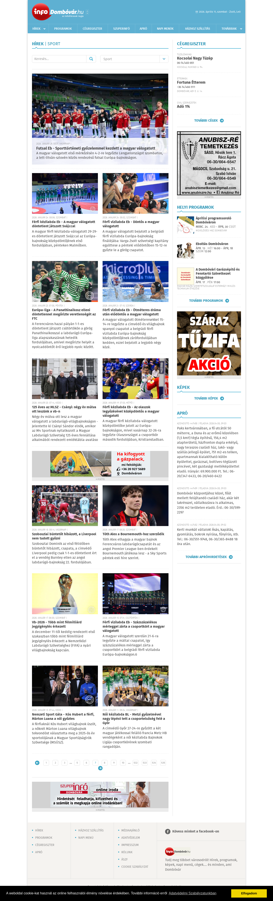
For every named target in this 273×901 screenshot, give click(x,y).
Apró (143, 28)
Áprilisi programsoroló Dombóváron (213, 220)
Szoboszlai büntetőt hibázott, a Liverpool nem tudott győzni (64, 536)
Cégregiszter (92, 28)
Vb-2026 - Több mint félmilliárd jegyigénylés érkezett (57, 624)
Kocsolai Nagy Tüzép (195, 58)
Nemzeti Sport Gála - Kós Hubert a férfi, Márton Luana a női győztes (63, 717)
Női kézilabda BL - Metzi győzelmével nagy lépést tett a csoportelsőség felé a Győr (134, 719)
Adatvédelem (130, 837)
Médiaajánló (130, 830)
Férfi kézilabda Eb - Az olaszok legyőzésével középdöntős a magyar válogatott (131, 411)
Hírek (36, 28)
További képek (206, 398)
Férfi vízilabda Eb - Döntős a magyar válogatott (131, 224)
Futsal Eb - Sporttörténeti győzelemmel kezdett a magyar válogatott (95, 149)
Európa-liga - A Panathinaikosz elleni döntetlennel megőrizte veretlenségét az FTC (64, 314)
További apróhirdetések (206, 557)
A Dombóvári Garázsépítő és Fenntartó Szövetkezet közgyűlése (218, 273)
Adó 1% (183, 107)
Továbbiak (229, 28)
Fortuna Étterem (191, 83)
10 (123, 763)
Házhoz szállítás (197, 28)
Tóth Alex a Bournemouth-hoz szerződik (133, 534)
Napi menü (85, 837)
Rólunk (126, 852)
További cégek (206, 120)
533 (145, 763)
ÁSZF (124, 859)
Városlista (87, 12)
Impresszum (130, 845)
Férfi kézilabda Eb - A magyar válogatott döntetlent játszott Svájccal (63, 224)
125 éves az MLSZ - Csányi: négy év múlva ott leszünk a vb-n (64, 409)
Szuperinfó (121, 28)
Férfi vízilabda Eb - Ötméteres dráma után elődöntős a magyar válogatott (132, 312)
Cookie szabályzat (134, 867)
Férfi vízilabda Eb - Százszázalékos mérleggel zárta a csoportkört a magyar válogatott (134, 627)
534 (154, 763)
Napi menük (165, 28)
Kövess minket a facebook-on (195, 831)
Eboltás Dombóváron (212, 244)
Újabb (37, 762)
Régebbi (100, 768)
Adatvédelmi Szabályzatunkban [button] (192, 893)
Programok (63, 28)
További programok (206, 301)
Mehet (91, 59)
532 (136, 763)
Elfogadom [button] (249, 893)
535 (163, 763)
